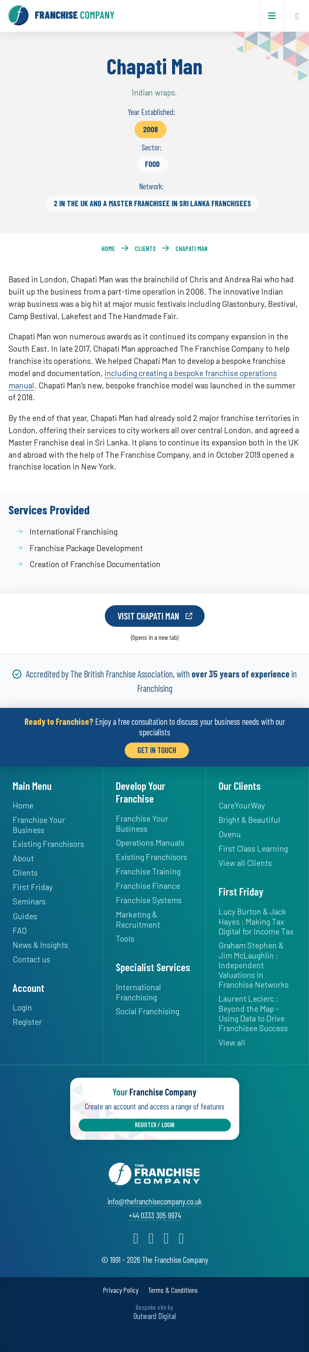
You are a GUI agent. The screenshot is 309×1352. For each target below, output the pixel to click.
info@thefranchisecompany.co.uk (154, 1198)
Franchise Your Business (39, 823)
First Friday (33, 885)
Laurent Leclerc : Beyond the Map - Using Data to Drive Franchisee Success (253, 1011)
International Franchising (138, 990)
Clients (145, 248)
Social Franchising (147, 1009)
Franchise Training (148, 869)
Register (27, 1020)
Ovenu (230, 832)
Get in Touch (156, 748)
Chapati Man (191, 248)
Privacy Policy (120, 1287)
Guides (25, 914)
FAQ (20, 929)
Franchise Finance (148, 884)
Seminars (29, 900)
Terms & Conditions (173, 1287)
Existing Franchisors (48, 842)
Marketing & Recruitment (138, 918)
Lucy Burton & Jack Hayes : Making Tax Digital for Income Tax (256, 919)
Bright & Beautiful (249, 818)
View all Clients (245, 861)
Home (108, 248)
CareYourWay (242, 803)
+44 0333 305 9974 (155, 1212)
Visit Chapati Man (148, 614)
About (23, 856)
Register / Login (154, 1122)
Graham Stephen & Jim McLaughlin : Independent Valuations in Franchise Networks (254, 963)
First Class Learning (253, 847)
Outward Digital (155, 1313)
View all (232, 1041)
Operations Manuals (150, 841)
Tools (125, 937)
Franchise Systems (149, 898)
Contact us (31, 957)
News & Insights (40, 943)
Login (22, 1006)
